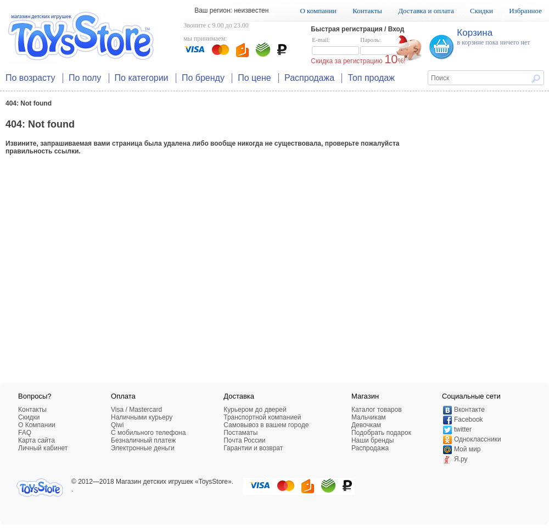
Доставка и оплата (426, 11)
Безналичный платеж (143, 440)
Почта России (244, 440)
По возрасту (30, 77)
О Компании (36, 425)
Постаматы (240, 433)
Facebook (468, 419)
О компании (318, 11)
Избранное (525, 11)
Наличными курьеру (141, 417)
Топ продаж (371, 77)
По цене (254, 77)
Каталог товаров (376, 409)
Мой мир (467, 449)
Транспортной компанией (262, 417)
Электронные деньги (143, 448)
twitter (463, 429)
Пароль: (383, 46)
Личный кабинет (43, 448)
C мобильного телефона (148, 433)
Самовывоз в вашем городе (266, 425)
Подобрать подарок (381, 433)
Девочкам (366, 425)
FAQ (24, 433)
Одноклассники (477, 439)
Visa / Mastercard (136, 409)
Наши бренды (372, 440)
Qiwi (117, 425)
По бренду (203, 77)
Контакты (367, 11)
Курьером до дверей (254, 409)
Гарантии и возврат (253, 448)
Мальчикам (368, 417)
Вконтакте (469, 409)
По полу (85, 77)
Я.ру (461, 459)
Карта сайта (36, 440)
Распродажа (309, 77)
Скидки (481, 11)
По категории (142, 77)
